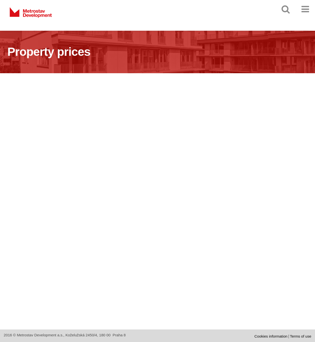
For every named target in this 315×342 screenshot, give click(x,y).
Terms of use (300, 336)
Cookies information (270, 336)
